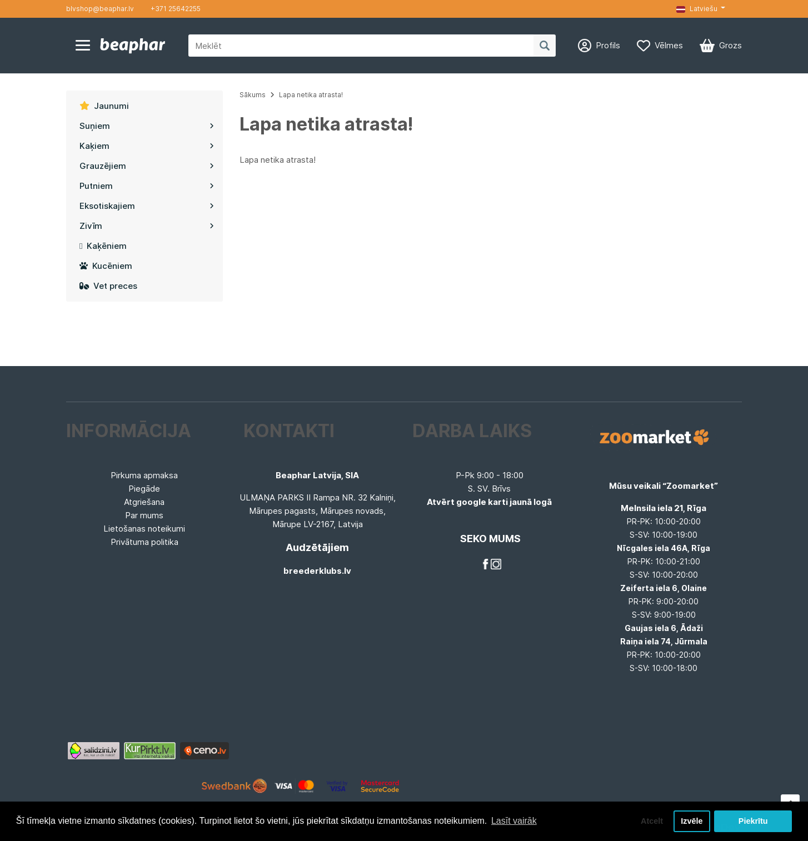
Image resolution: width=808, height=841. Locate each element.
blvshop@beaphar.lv (100, 8)
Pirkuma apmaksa (144, 475)
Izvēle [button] (691, 821)
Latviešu (696, 8)
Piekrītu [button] (753, 821)
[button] (700, 8)
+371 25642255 (176, 8)
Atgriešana (144, 502)
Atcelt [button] (652, 821)
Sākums (253, 95)
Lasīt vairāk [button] (514, 820)
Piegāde (144, 488)
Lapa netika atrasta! (311, 95)
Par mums (144, 515)
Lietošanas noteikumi (144, 528)
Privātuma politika (144, 542)
